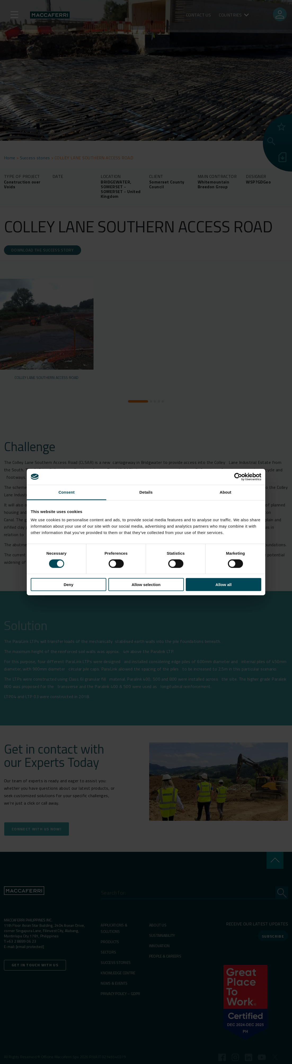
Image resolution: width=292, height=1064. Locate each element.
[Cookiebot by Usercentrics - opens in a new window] (238, 477)
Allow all (223, 584)
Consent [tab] (67, 492)
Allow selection (145, 584)
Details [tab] (146, 492)
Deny (68, 584)
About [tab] (225, 492)
